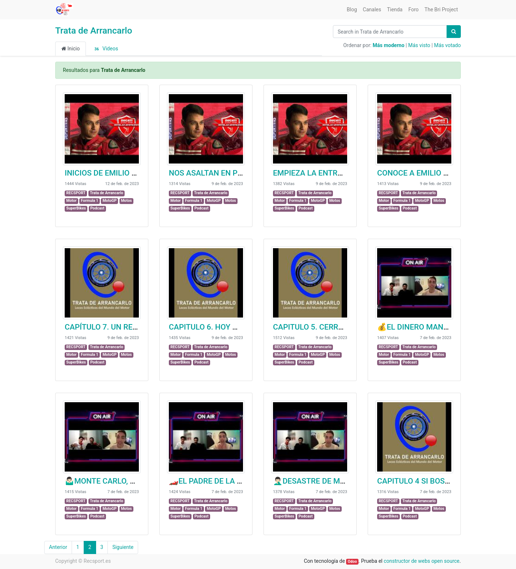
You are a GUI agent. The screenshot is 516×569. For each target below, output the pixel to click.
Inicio (70, 48)
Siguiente (122, 547)
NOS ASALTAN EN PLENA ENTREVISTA (236, 173)
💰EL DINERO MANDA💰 (420, 327)
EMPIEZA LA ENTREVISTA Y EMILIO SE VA (346, 173)
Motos (126, 200)
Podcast (97, 208)
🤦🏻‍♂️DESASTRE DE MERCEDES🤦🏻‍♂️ (327, 481)
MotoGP (110, 200)
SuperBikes (76, 208)
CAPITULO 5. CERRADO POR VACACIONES (346, 327)
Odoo (352, 561)
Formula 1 (89, 200)
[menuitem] (352, 9)
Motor (71, 200)
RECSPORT (76, 193)
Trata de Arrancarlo (93, 30)
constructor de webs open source (421, 561)
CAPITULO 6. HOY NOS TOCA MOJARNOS (241, 327)
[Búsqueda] (454, 31)
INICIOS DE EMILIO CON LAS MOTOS (128, 173)
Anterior (58, 547)
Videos (105, 49)
